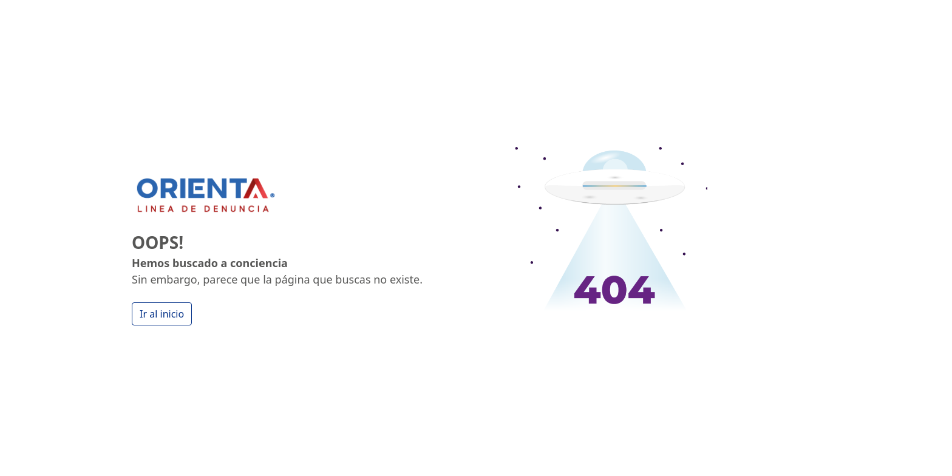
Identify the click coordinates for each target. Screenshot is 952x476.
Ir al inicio (162, 314)
